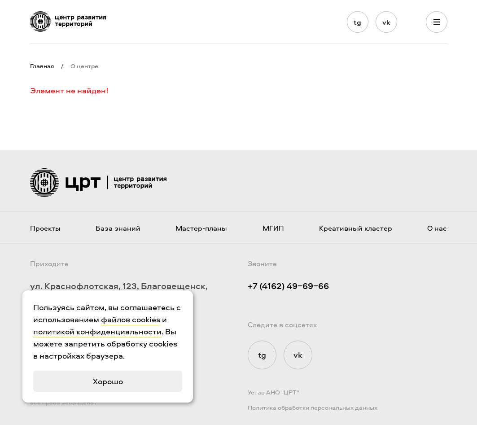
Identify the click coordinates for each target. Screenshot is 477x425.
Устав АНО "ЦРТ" (273, 392)
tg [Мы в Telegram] (357, 22)
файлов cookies (130, 319)
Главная (42, 66)
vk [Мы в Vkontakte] (386, 22)
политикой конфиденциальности (97, 331)
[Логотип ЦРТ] (68, 21)
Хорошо (108, 381)
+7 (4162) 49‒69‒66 (288, 286)
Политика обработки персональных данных (312, 407)
